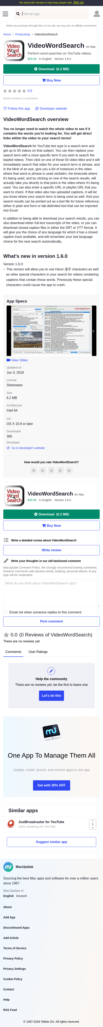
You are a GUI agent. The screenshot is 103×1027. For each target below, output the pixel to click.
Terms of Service (14, 948)
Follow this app (16, 108)
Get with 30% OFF (51, 785)
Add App (9, 917)
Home (7, 34)
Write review (51, 550)
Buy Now (51, 80)
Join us (78, 2)
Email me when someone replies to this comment (45, 612)
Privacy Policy (13, 958)
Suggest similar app (51, 842)
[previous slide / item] (9, 331)
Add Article (11, 938)
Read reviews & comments (20, 98)
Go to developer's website (26, 448)
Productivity (22, 34)
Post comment (51, 621)
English (8, 895)
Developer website (51, 108)
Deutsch (21, 895)
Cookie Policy (12, 979)
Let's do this (51, 695)
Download (51, 69)
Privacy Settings (14, 969)
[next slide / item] (93, 331)
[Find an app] (18, 13)
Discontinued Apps (16, 927)
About (7, 907)
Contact (8, 989)
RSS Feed (10, 1010)
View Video (17, 360)
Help (6, 999)
